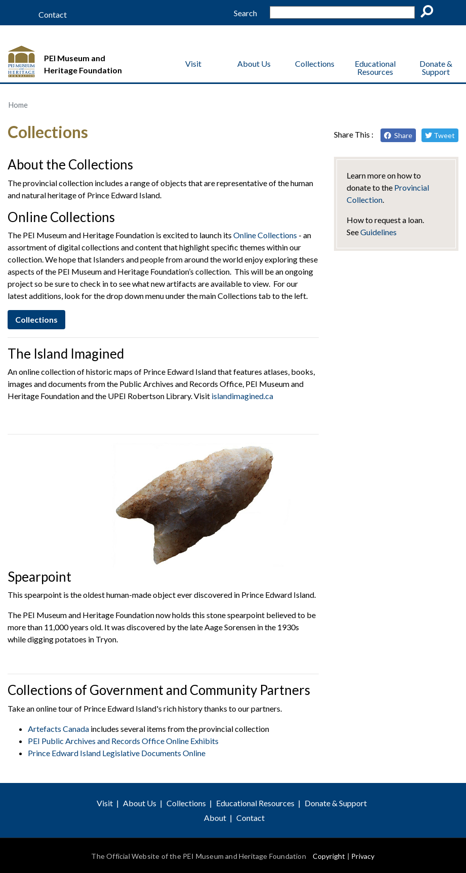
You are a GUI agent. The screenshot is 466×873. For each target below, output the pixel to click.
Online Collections (265, 235)
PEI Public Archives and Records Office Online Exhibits (123, 741)
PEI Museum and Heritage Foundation (83, 64)
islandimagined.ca (242, 396)
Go (430, 13)
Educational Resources (375, 67)
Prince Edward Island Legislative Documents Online (116, 753)
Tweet (440, 135)
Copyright (329, 856)
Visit (193, 63)
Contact (52, 15)
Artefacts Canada (58, 728)
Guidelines (378, 232)
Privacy (362, 856)
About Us (254, 63)
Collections (314, 63)
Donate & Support (435, 67)
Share (398, 135)
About (215, 817)
